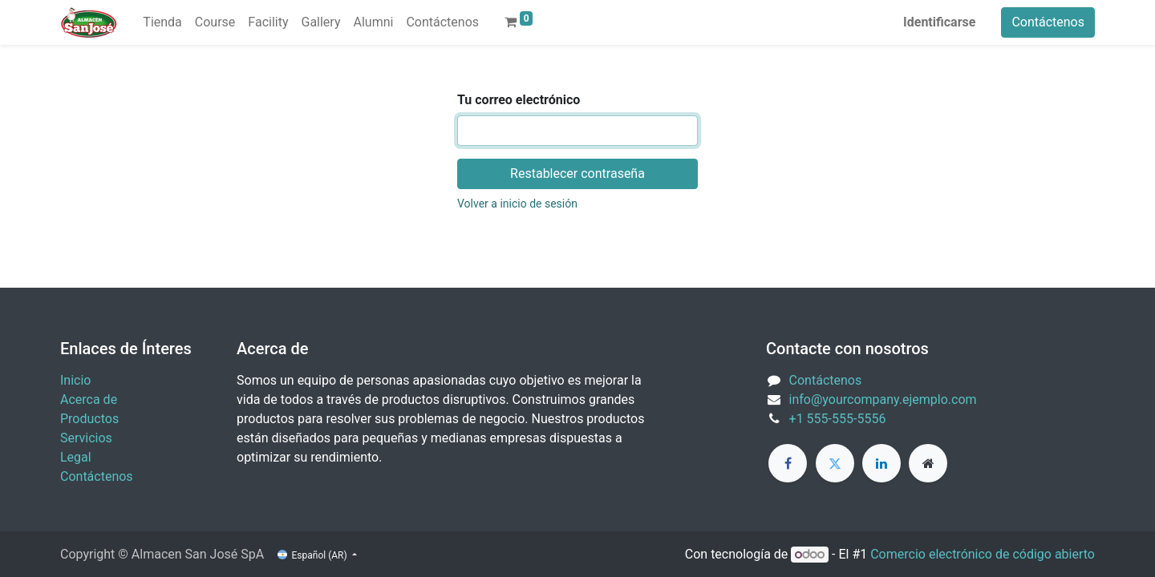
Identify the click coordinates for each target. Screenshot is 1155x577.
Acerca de (88, 399)
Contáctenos (1047, 22)
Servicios (86, 438)
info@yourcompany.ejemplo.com (883, 399)
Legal (75, 457)
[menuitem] (162, 22)
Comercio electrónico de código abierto (982, 554)
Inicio (75, 380)
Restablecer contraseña (577, 173)
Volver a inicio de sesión (517, 203)
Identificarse (939, 22)
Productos (89, 418)
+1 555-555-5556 (837, 418)
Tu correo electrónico (518, 99)
